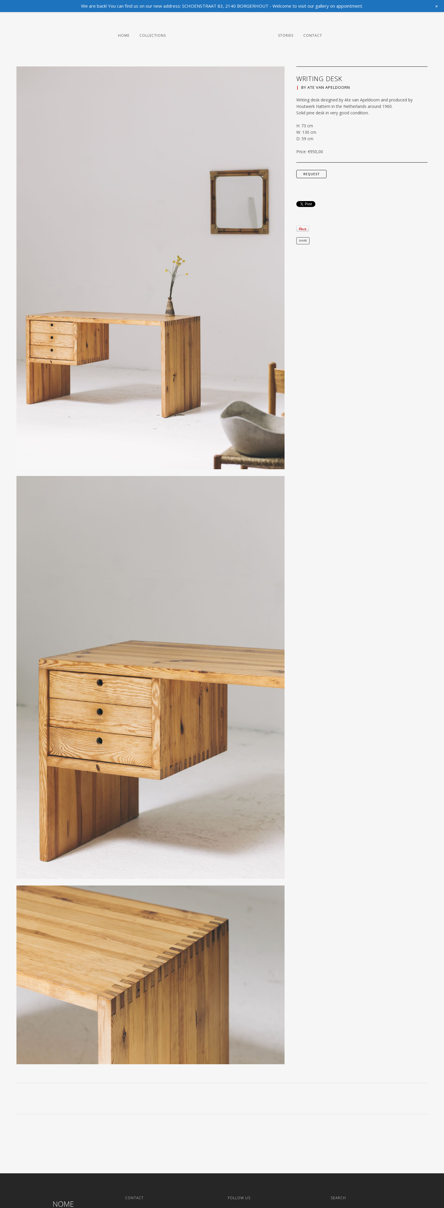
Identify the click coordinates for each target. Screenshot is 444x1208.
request (311, 174)
